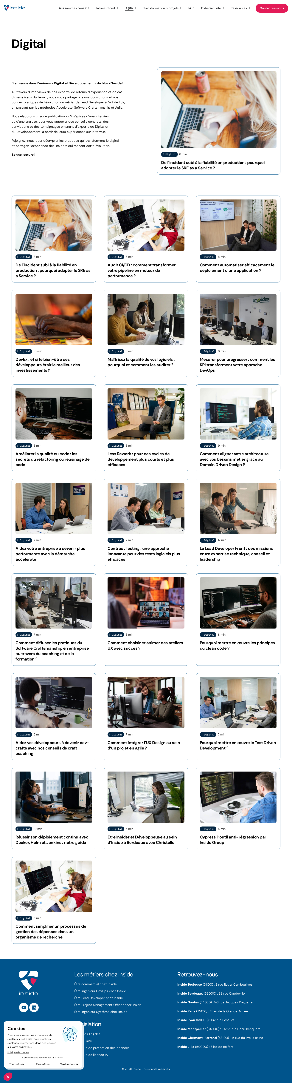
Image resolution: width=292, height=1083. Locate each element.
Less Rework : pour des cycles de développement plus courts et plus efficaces (141, 459)
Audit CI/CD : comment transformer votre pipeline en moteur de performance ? (142, 270)
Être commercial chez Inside (95, 984)
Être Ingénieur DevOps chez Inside (100, 991)
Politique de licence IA (91, 1055)
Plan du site (83, 1041)
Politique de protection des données (102, 1048)
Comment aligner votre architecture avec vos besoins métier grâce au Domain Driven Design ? (234, 459)
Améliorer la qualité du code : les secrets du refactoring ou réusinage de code (52, 459)
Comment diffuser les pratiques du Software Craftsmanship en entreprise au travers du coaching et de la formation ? (52, 651)
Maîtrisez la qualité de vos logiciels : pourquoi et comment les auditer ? (141, 362)
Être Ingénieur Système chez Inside (100, 1012)
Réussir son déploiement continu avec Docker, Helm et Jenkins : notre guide (51, 839)
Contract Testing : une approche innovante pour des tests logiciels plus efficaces (144, 554)
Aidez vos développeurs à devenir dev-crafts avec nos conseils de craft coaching (52, 748)
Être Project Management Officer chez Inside (108, 1005)
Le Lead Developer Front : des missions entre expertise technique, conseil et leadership (236, 554)
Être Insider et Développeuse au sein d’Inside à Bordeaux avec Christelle (142, 839)
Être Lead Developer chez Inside (98, 998)
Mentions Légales (87, 1034)
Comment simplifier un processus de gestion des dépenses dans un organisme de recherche (50, 932)
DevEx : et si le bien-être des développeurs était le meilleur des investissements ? (47, 365)
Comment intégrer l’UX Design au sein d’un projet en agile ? (144, 745)
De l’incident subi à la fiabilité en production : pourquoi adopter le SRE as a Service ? (213, 165)
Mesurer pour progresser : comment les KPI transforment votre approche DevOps (237, 365)
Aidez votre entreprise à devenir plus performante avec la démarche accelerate (50, 554)
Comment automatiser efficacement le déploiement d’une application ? (237, 267)
